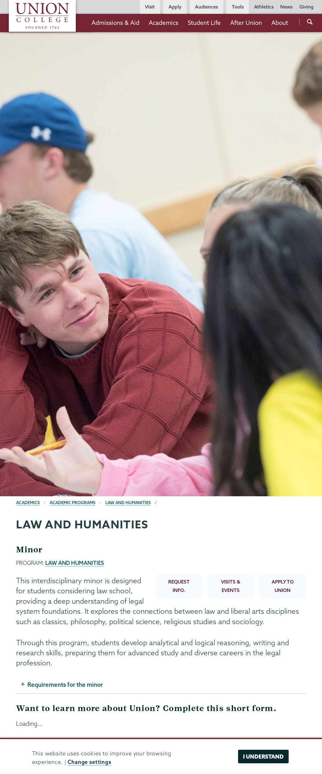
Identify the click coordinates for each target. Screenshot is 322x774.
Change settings (89, 762)
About (279, 22)
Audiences (206, 7)
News (286, 7)
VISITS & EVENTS (230, 586)
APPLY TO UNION (283, 586)
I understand (263, 756)
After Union (246, 22)
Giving (306, 7)
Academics (163, 22)
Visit (150, 7)
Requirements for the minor (65, 684)
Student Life (204, 22)
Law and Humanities (128, 502)
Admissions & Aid (115, 22)
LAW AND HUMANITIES (74, 563)
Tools (238, 7)
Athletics (264, 7)
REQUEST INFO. (179, 586)
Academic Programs (72, 502)
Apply (175, 7)
